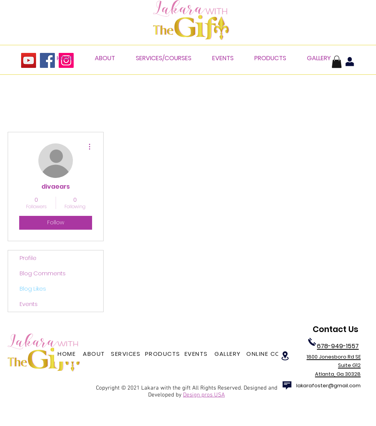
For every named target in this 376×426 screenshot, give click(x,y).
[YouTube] (28, 60)
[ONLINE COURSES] (274, 354)
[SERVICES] (126, 354)
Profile (28, 258)
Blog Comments (43, 273)
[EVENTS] (197, 354)
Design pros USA (204, 394)
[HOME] (67, 354)
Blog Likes (33, 289)
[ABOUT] (95, 354)
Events (29, 304)
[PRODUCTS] (163, 354)
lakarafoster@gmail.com (328, 385)
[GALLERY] (228, 354)
